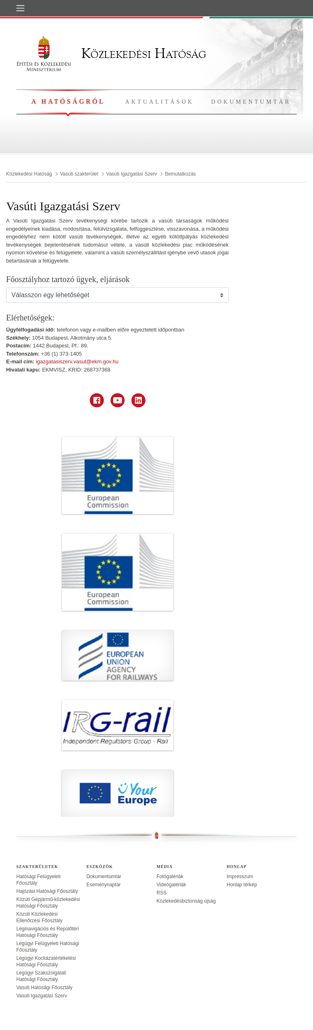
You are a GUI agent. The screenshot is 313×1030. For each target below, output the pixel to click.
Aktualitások (159, 102)
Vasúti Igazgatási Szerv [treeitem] (41, 996)
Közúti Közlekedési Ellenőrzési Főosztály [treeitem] (39, 917)
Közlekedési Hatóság (111, 53)
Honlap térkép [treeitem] (242, 885)
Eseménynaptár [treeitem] (103, 885)
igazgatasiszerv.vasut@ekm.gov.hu (77, 361)
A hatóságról (68, 101)
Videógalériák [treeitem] (171, 885)
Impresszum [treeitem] (240, 876)
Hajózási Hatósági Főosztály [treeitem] (47, 891)
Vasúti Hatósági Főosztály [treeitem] (44, 987)
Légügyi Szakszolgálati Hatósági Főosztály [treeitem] (41, 976)
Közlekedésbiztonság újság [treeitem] (186, 901)
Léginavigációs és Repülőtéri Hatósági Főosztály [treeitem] (47, 932)
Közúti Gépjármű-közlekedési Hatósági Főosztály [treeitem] (48, 903)
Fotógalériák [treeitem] (169, 876)
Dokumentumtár (251, 102)
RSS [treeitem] (161, 893)
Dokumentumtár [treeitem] (103, 876)
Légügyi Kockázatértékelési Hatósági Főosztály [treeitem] (46, 961)
